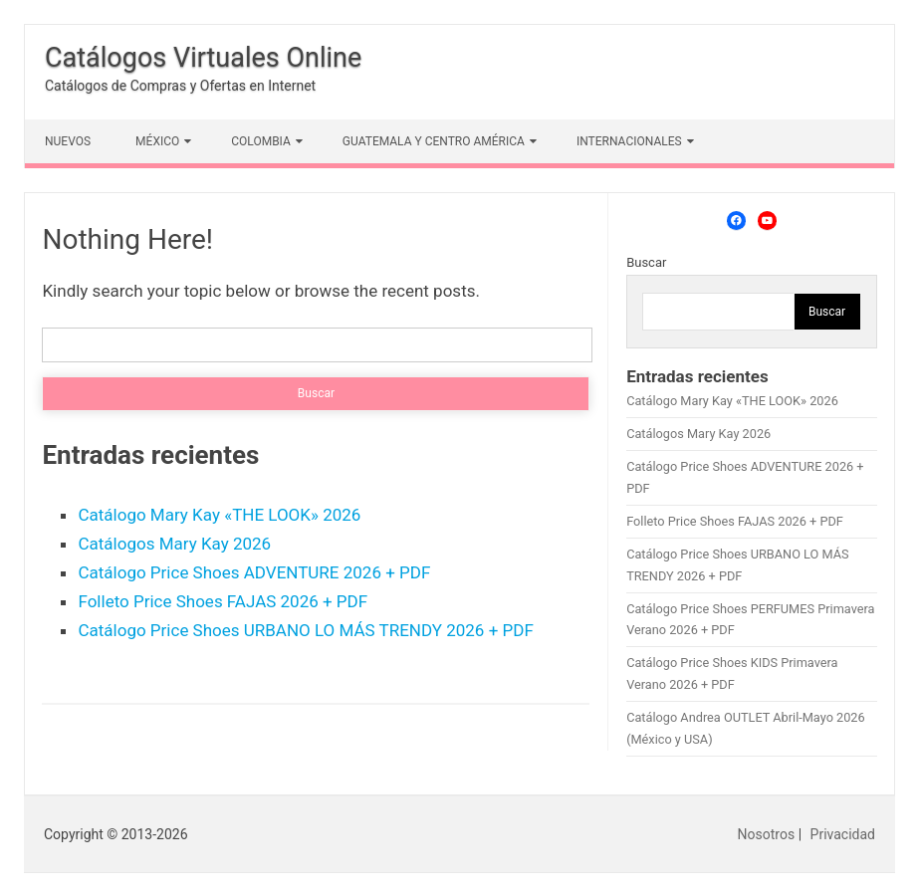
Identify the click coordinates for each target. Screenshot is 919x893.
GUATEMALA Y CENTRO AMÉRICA (434, 141)
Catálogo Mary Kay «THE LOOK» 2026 (219, 515)
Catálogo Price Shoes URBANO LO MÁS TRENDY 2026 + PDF (305, 630)
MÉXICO (157, 141)
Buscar (646, 262)
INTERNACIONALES (629, 141)
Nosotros (767, 834)
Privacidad (842, 834)
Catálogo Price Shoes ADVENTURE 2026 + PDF (254, 572)
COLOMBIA (261, 141)
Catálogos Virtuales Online (203, 58)
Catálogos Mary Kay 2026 (174, 544)
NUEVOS (68, 141)
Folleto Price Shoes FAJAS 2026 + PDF (222, 601)
